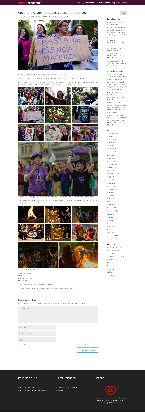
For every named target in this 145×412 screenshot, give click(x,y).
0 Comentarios (63, 16)
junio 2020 (110, 220)
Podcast (109, 272)
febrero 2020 (111, 230)
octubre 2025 (111, 139)
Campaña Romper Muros (115, 247)
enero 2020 (111, 233)
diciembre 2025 (112, 133)
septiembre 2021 (113, 189)
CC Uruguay (111, 253)
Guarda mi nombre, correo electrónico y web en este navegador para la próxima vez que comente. (54, 345)
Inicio (78, 3)
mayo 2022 (110, 177)
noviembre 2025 (112, 136)
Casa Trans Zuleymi (113, 250)
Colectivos (110, 260)
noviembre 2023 (112, 149)
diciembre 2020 (112, 211)
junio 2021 (110, 195)
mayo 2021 (110, 198)
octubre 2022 (111, 171)
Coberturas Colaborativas (47, 16)
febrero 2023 (111, 161)
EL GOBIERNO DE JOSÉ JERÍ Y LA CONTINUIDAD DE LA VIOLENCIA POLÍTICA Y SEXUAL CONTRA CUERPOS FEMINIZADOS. (116, 53)
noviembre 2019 (112, 239)
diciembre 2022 (112, 164)
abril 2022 (110, 180)
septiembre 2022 (113, 174)
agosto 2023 (111, 155)
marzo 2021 (111, 205)
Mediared (24, 16)
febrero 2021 (111, 208)
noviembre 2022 (112, 167)
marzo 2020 (111, 226)
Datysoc (109, 266)
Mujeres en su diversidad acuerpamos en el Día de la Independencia (116, 63)
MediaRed (110, 269)
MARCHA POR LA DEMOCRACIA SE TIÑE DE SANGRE (115, 42)
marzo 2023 (111, 158)
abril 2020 (110, 223)
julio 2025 (110, 142)
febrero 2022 (111, 186)
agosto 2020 (111, 214)
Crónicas (110, 263)
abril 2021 (110, 202)
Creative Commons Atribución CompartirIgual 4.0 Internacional (51, 288)
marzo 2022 (111, 183)
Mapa (125, 3)
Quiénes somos (89, 3)
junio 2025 (110, 146)
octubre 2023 (111, 152)
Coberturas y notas (112, 3)
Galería (100, 3)
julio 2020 (110, 217)
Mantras (60, 390)
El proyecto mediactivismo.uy (67, 387)
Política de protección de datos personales (34, 390)
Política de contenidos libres (29, 387)
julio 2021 (110, 192)
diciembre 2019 (112, 236)
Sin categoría (111, 275)
